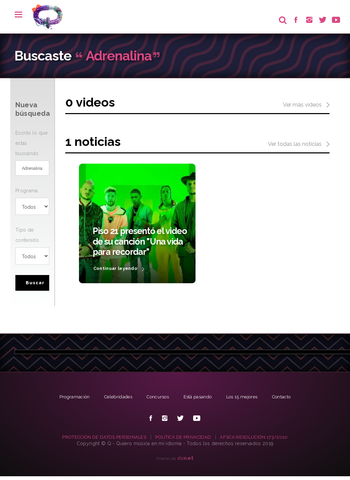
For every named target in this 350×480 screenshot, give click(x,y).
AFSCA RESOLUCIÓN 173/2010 (259, 440)
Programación (67, 400)
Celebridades (113, 400)
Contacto (288, 400)
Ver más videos (306, 105)
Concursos (156, 400)
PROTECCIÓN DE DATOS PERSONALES (100, 440)
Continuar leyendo (121, 268)
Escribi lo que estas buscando (31, 143)
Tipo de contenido (27, 237)
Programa (26, 193)
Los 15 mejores (246, 400)
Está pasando (198, 400)
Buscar (36, 286)
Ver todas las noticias (298, 144)
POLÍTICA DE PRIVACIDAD (184, 440)
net (185, 461)
